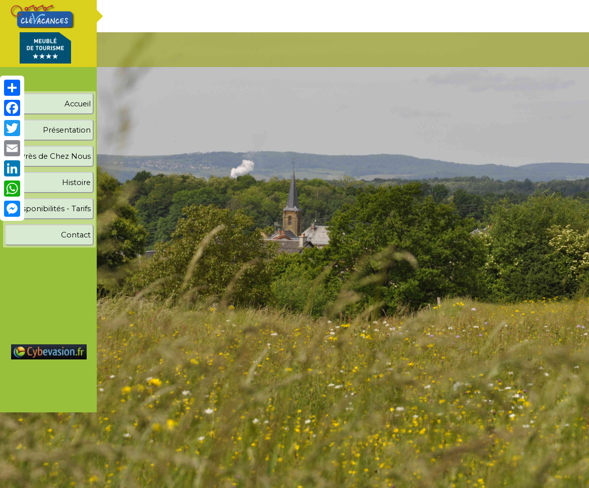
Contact (76, 234)
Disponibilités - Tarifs (52, 208)
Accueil (77, 103)
